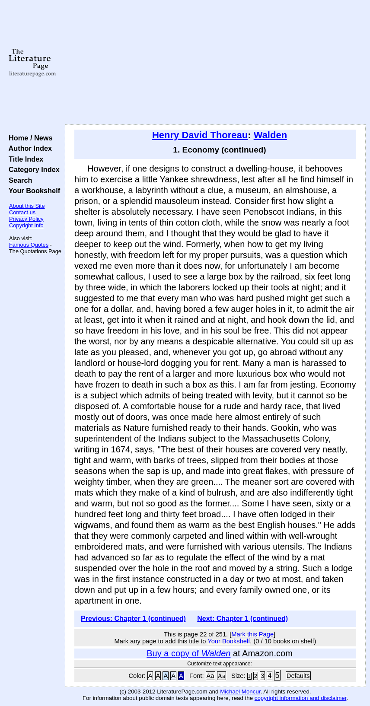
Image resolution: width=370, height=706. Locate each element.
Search (18, 180)
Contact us (22, 212)
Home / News (29, 138)
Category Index (32, 169)
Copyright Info (26, 225)
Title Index (24, 159)
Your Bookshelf (32, 190)
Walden (270, 135)
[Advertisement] (215, 62)
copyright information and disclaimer (301, 698)
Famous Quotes (28, 245)
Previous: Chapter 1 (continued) (133, 618)
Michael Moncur (240, 691)
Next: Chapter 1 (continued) (242, 618)
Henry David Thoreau (200, 135)
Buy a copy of (188, 653)
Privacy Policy (26, 219)
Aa (210, 675)
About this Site (27, 206)
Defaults (298, 675)
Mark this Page (252, 634)
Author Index (28, 148)
